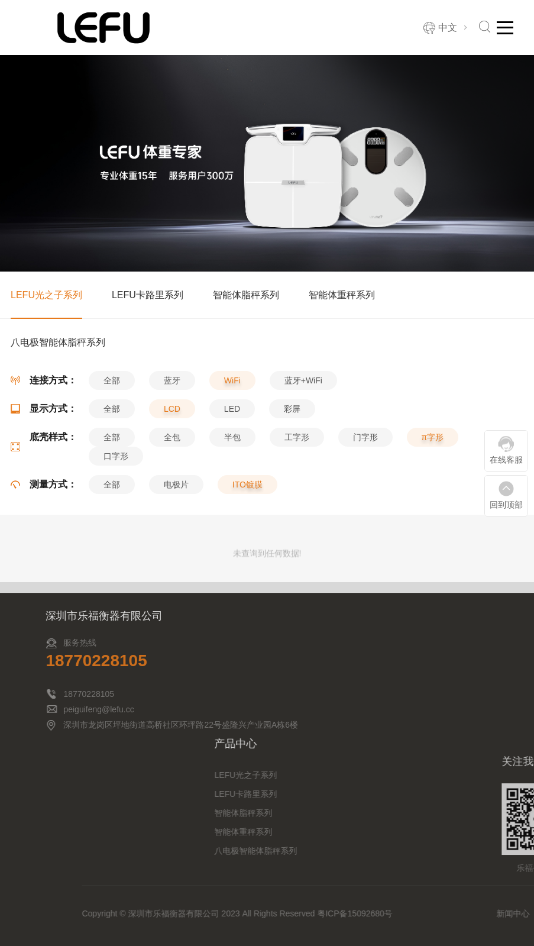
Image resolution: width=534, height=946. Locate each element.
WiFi (232, 387)
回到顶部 (506, 504)
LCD (172, 416)
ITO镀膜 (247, 491)
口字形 (115, 463)
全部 (111, 387)
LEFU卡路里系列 (147, 297)
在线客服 (506, 459)
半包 (232, 444)
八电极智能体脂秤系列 (392, 850)
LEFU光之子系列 (46, 297)
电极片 (176, 491)
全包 (172, 444)
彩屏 (292, 416)
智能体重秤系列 (342, 297)
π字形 (433, 444)
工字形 (296, 444)
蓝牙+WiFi (303, 387)
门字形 (365, 444)
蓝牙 (172, 387)
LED (232, 416)
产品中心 (372, 744)
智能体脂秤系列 (246, 297)
